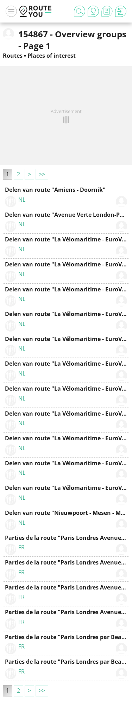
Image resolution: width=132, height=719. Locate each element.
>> (42, 174)
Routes (13, 55)
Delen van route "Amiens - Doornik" (55, 190)
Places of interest (51, 55)
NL (21, 199)
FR (21, 547)
